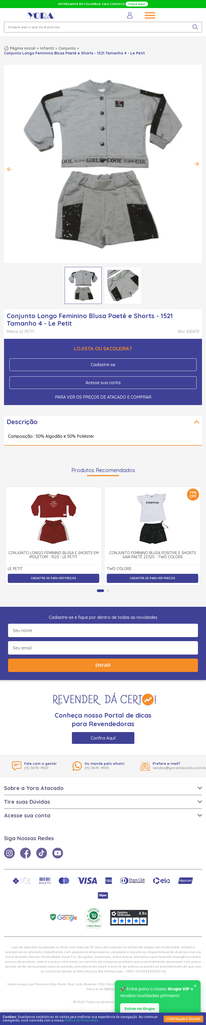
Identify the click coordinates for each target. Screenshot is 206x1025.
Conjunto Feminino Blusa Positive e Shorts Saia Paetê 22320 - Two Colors (152, 555)
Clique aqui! (136, 4)
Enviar (103, 665)
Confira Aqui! (103, 738)
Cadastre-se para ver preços (53, 578)
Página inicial (22, 48)
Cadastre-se (103, 364)
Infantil (47, 48)
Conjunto (67, 48)
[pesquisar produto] (195, 27)
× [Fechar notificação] (195, 987)
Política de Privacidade (81, 1020)
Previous (9, 169)
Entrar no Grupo (139, 1010)
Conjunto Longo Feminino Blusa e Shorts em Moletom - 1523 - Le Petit (53, 555)
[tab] (100, 590)
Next (196, 164)
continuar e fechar (183, 1019)
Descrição (22, 422)
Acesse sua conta (103, 382)
